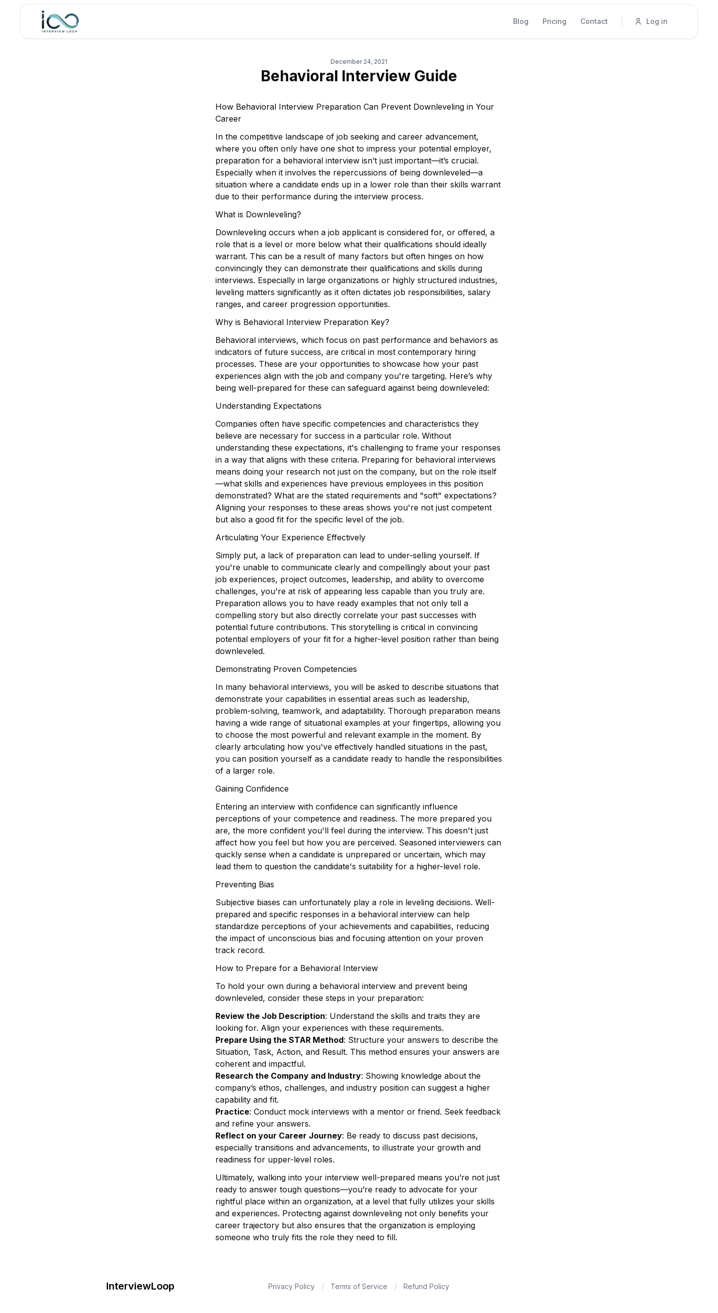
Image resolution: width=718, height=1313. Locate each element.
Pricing (554, 21)
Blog (521, 21)
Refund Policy (426, 1286)
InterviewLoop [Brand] (140, 1286)
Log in (651, 21)
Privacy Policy (291, 1286)
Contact (594, 21)
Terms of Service (359, 1286)
